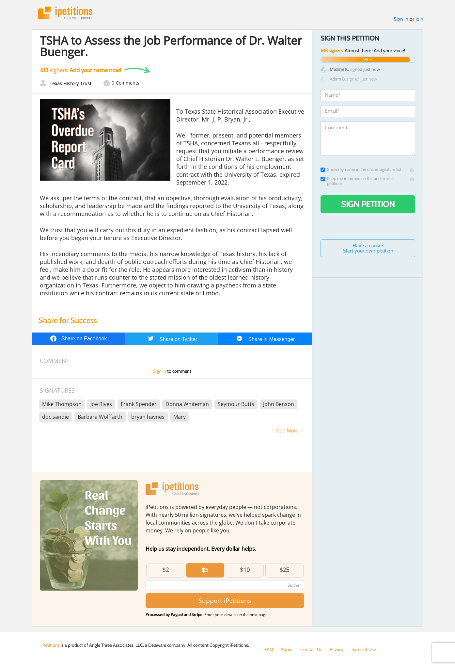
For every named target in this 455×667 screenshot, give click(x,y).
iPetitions (65, 13)
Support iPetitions (225, 600)
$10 (245, 570)
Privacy (336, 649)
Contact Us (311, 649)
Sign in (401, 19)
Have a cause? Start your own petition (368, 248)
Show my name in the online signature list (361, 169)
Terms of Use (363, 649)
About (287, 649)
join (419, 19)
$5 (205, 570)
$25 (284, 570)
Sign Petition (368, 204)
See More (287, 430)
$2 (165, 570)
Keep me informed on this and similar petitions (357, 181)
